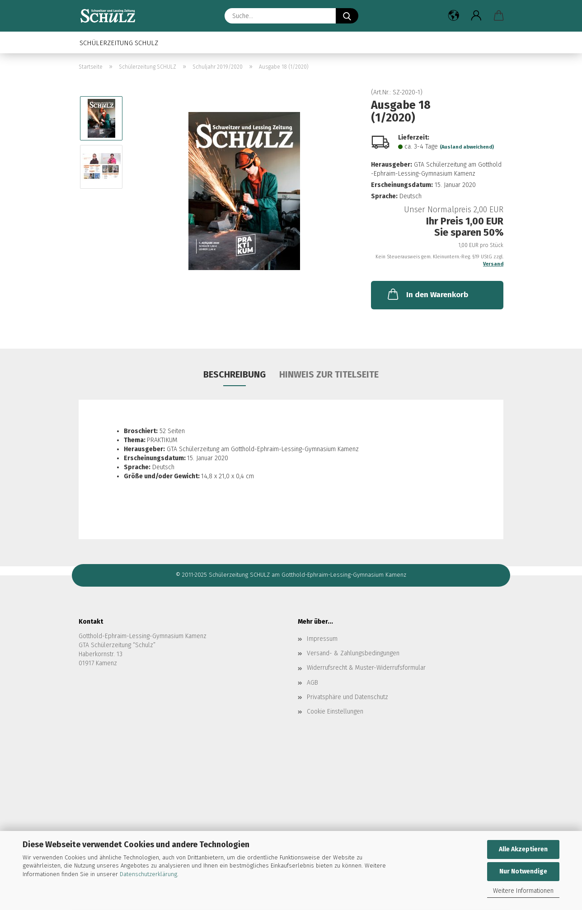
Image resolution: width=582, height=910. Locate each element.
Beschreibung (234, 374)
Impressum (322, 639)
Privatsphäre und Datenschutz (347, 697)
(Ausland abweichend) (467, 147)
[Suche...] (347, 15)
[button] (453, 16)
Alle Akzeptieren (523, 849)
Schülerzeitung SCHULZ (119, 43)
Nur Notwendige (523, 871)
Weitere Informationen (523, 891)
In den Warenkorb (427, 294)
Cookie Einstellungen (335, 711)
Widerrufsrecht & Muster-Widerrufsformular (366, 668)
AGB (312, 682)
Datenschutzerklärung (148, 874)
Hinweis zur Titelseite (329, 374)
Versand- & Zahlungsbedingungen (353, 653)
